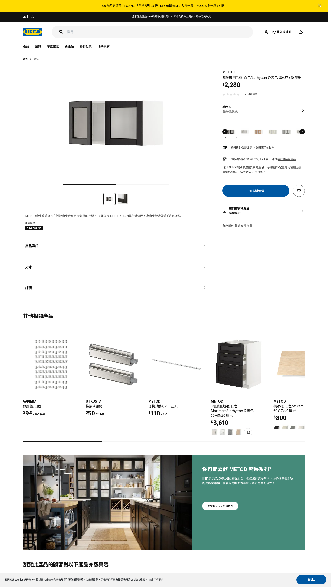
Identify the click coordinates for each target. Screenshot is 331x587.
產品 (36, 59)
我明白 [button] (311, 579)
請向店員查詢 (287, 159)
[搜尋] (160, 32)
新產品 (69, 46)
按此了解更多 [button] (155, 579)
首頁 (25, 59)
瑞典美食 (104, 46)
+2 (248, 432)
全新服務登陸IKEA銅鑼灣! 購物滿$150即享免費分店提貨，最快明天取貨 (171, 16)
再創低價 (86, 46)
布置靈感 (53, 46)
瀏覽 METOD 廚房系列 (220, 506)
